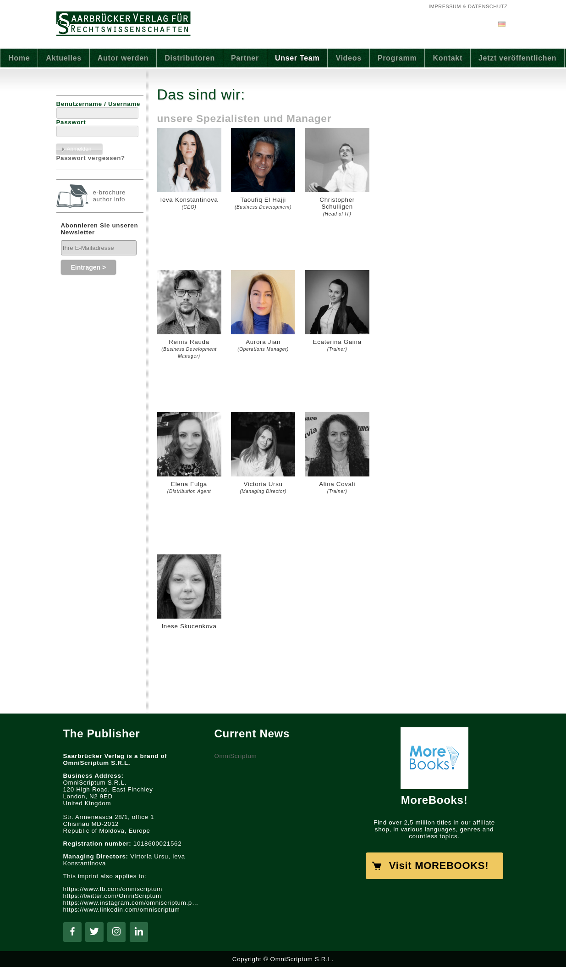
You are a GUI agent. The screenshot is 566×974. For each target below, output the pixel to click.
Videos (348, 58)
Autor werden (123, 58)
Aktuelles (63, 58)
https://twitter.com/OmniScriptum (112, 895)
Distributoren (190, 58)
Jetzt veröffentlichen (517, 58)
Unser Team (297, 58)
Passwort (71, 122)
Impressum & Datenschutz (468, 6)
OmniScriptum (235, 756)
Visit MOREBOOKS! (439, 865)
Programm (397, 58)
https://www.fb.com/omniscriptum (113, 888)
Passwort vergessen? (90, 158)
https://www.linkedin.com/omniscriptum (121, 909)
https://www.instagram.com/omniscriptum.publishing (132, 902)
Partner (245, 58)
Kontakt (447, 58)
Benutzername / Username (98, 103)
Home (19, 58)
